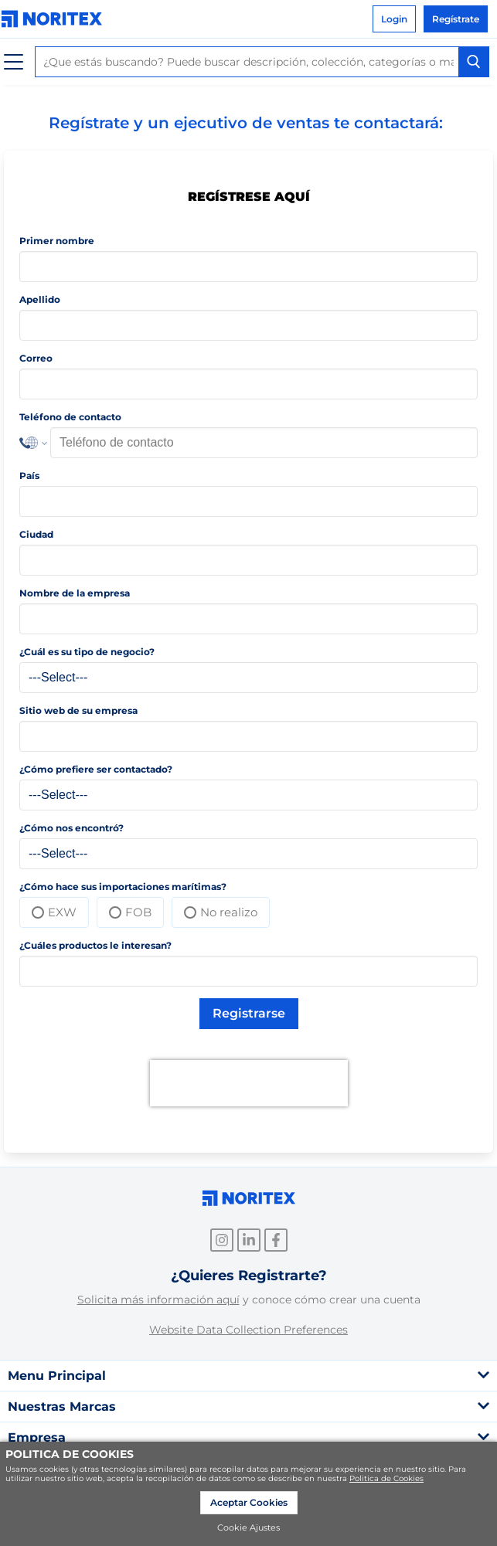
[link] (56, 19)
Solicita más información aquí (158, 1299)
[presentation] (249, 1083)
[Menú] (13, 62)
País (29, 475)
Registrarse (249, 1013)
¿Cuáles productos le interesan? (95, 945)
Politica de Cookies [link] (386, 1478)
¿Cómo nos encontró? (71, 828)
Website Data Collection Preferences (248, 1330)
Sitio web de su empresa (78, 710)
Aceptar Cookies (249, 1502)
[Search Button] (473, 61)
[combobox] (262, 61)
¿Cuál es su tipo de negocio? (87, 651)
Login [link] (394, 19)
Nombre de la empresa (74, 593)
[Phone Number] (264, 442)
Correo (36, 358)
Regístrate (455, 19)
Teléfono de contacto (70, 417)
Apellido (39, 299)
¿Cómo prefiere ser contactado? (95, 769)
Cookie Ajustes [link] (248, 1527)
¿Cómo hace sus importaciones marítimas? (122, 886)
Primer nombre (56, 240)
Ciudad (36, 534)
